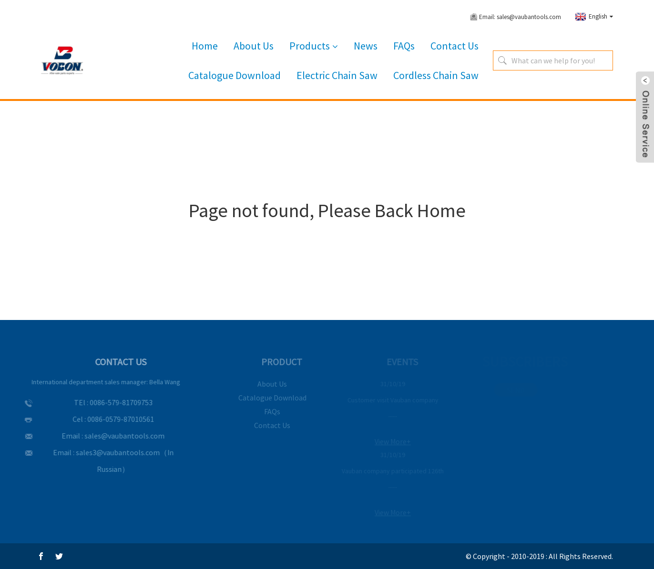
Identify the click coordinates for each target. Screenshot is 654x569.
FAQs (404, 45)
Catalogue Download (234, 75)
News (366, 45)
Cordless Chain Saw (436, 75)
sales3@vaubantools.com (108, 452)
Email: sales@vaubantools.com (520, 17)
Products (313, 46)
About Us (254, 45)
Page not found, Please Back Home (327, 210)
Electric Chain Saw (337, 75)
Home (205, 45)
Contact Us (454, 45)
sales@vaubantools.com (115, 435)
